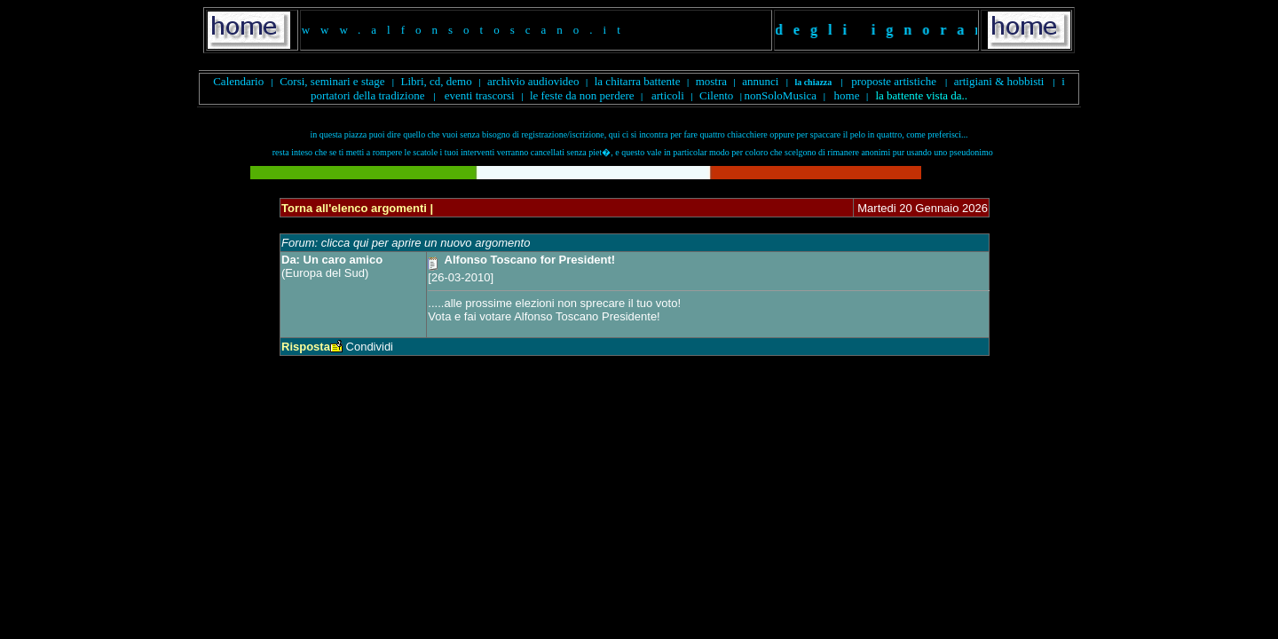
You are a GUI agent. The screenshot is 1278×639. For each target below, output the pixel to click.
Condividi (369, 346)
